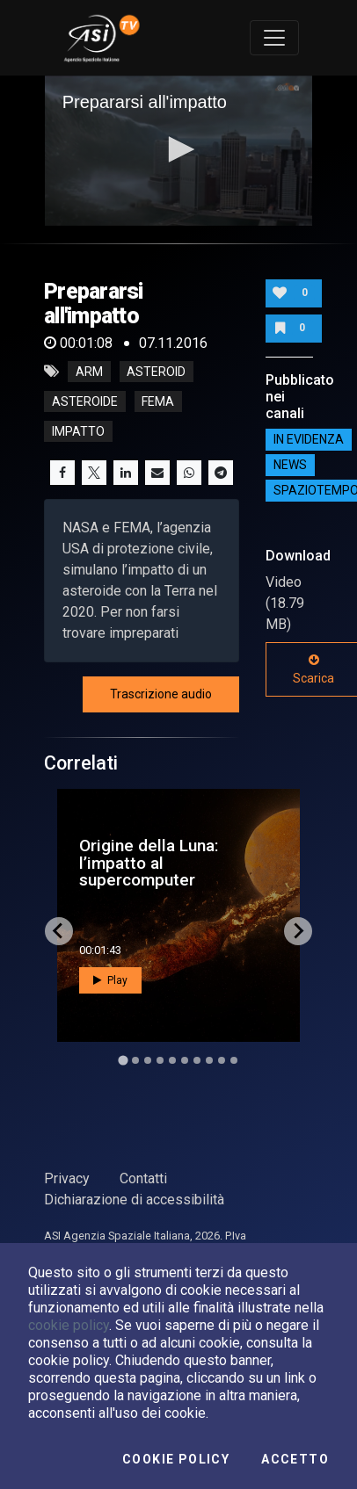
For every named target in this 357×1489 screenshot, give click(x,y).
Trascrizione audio (161, 694)
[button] (178, 149)
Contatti (143, 1178)
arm (89, 372)
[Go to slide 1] (123, 1060)
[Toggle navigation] (274, 37)
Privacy (67, 1178)
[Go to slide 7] (196, 1060)
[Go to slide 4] (160, 1060)
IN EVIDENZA (308, 439)
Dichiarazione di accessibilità (134, 1199)
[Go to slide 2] (135, 1060)
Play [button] (110, 980)
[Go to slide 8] (209, 1060)
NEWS (290, 465)
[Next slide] (298, 931)
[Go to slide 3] (147, 1060)
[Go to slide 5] (172, 1060)
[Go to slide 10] (233, 1060)
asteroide (85, 401)
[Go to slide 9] (221, 1060)
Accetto (295, 1459)
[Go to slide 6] (184, 1060)
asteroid (156, 372)
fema (158, 401)
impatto (78, 431)
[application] (179, 151)
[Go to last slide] (59, 931)
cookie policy (68, 1325)
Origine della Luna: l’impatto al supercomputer (149, 862)
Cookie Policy (176, 1459)
